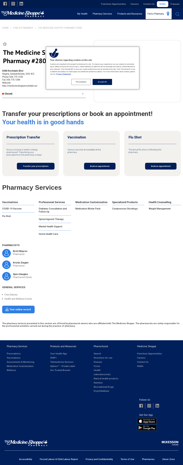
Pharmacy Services (17, 346)
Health (97, 370)
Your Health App (58, 353)
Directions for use (103, 358)
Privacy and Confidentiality (99, 459)
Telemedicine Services (61, 362)
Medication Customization (91, 202)
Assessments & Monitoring (20, 362)
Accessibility (25, 459)
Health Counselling (160, 202)
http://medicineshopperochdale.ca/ (19, 85)
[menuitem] (103, 13)
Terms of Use (127, 459)
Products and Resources (63, 346)
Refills (162, 4)
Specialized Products (125, 202)
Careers (135, 4)
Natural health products (106, 378)
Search (97, 353)
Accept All (102, 82)
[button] (5, 4)
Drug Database (101, 391)
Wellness (11, 370)
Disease (98, 362)
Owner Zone (168, 459)
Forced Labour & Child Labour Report (59, 459)
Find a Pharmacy (23, 28)
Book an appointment (99, 166)
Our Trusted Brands (60, 370)
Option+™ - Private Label (62, 366)
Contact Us (149, 4)
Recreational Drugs (104, 387)
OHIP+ (53, 358)
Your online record (20, 309)
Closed (7, 93)
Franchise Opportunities (113, 4)
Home (5, 28)
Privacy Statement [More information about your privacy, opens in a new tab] (63, 74)
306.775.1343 (16, 76)
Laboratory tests (102, 374)
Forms (97, 366)
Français (175, 4)
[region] (92, 68)
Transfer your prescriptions (35, 166)
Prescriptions (14, 353)
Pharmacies (148, 459)
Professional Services (52, 202)
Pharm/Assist (101, 346)
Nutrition (98, 382)
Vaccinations (10, 202)
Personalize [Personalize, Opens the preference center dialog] (81, 82)
